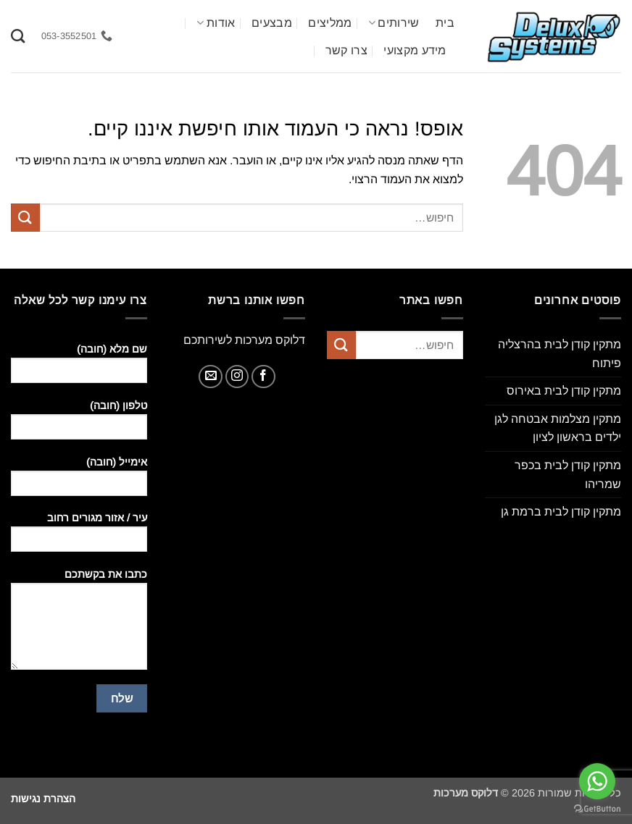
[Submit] (25, 217)
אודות (215, 23)
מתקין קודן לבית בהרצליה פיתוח (559, 353)
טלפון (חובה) (79, 425)
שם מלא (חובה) (79, 368)
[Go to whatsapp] (597, 781)
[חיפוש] (18, 35)
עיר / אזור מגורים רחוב (79, 537)
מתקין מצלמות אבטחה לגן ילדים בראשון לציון (557, 428)
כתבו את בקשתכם (79, 624)
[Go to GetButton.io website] (597, 809)
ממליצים (330, 23)
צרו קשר (346, 50)
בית (445, 23)
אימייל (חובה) (79, 481)
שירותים (394, 23)
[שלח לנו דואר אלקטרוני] (211, 377)
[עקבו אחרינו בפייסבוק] (263, 377)
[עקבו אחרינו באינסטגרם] (237, 377)
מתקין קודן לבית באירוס (564, 390)
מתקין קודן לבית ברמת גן (561, 511)
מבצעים (271, 23)
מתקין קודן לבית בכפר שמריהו (568, 474)
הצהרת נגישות (43, 798)
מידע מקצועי (414, 50)
